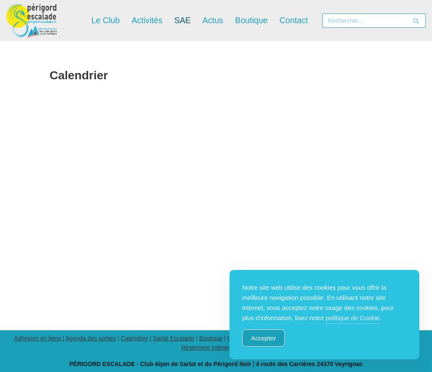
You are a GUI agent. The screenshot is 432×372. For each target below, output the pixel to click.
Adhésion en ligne (38, 338)
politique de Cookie (353, 317)
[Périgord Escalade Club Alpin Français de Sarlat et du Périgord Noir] (31, 20)
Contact (293, 20)
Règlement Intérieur (207, 347)
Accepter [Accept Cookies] (263, 338)
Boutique (210, 338)
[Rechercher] (364, 20)
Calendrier (134, 338)
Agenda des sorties (90, 338)
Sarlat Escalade (173, 338)
